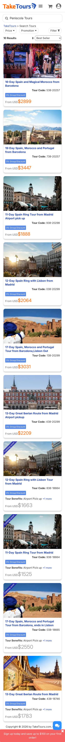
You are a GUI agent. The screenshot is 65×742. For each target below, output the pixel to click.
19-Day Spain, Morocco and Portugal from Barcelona (29, 150)
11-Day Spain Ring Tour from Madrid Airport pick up (29, 216)
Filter (55, 30)
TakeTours (9, 26)
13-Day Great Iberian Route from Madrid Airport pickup (31, 415)
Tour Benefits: (14, 498)
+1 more (47, 498)
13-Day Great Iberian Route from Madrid (31, 694)
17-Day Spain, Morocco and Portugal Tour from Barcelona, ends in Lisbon (29, 623)
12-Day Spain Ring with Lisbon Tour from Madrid (29, 481)
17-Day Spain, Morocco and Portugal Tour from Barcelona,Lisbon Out (29, 349)
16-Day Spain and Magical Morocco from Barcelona (32, 83)
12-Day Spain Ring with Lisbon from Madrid (29, 282)
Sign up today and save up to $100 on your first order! (34, 734)
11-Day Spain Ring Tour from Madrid (29, 552)
